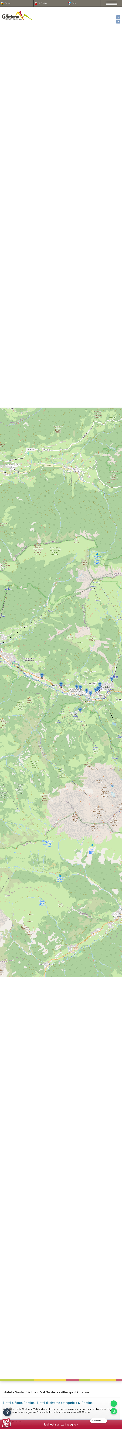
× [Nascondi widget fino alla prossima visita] (10, 1409)
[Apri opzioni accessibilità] (7, 1412)
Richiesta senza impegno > (40, 1424)
